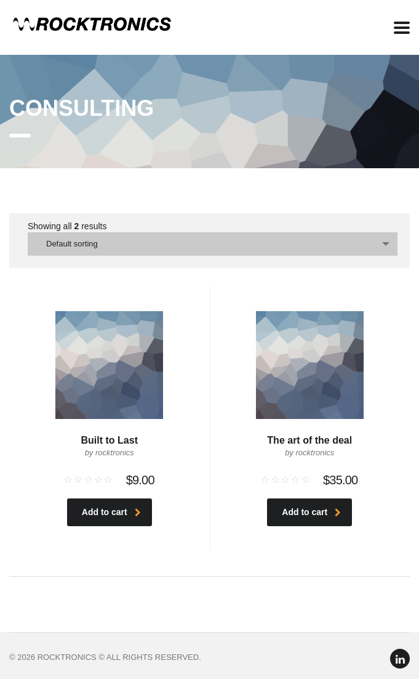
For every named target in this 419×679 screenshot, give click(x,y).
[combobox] (212, 244)
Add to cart (111, 512)
